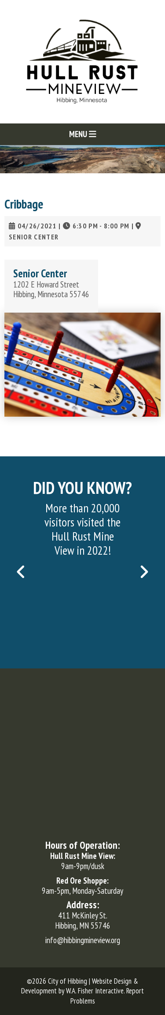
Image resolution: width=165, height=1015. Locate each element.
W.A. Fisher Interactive (95, 991)
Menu (82, 134)
